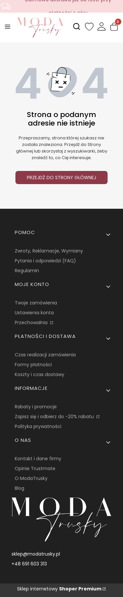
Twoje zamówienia (36, 302)
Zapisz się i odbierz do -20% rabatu (55, 416)
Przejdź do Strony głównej (61, 177)
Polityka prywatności (38, 426)
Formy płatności (33, 364)
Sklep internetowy (59, 588)
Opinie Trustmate (35, 468)
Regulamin (27, 270)
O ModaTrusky (31, 478)
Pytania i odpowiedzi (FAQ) (45, 260)
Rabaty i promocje (36, 406)
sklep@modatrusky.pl (35, 554)
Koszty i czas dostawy (39, 374)
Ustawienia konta (34, 312)
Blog (19, 488)
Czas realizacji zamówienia (45, 354)
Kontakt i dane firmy (38, 458)
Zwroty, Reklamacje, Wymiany (49, 251)
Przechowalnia (32, 322)
